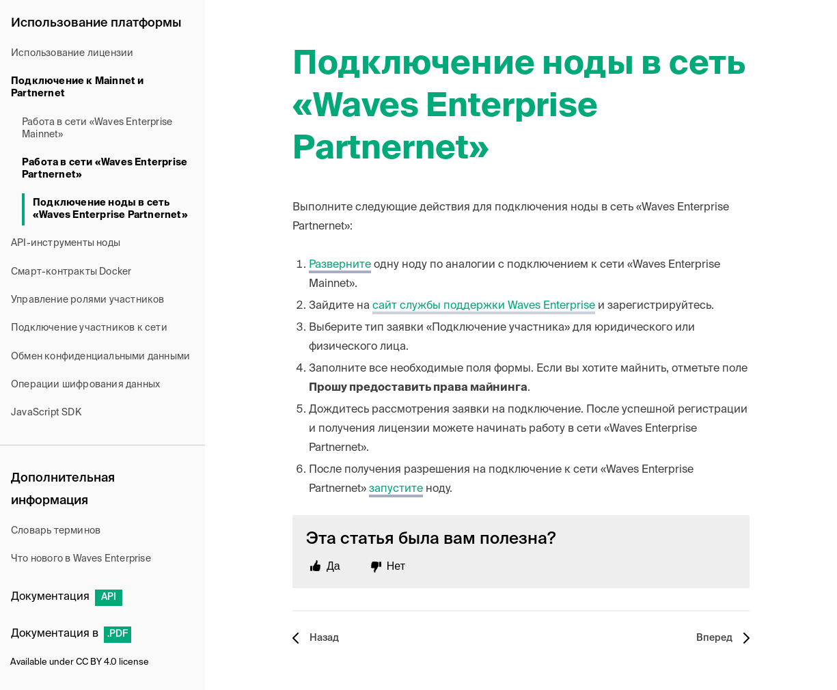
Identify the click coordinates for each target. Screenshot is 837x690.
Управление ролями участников (88, 300)
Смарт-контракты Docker (71, 272)
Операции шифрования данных (85, 384)
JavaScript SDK (46, 412)
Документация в (71, 634)
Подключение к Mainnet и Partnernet (77, 87)
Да (333, 566)
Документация (66, 597)
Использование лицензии (72, 53)
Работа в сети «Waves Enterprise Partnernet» (104, 169)
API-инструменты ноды (65, 243)
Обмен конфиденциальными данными (100, 356)
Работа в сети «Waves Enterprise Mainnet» (97, 128)
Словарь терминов (55, 531)
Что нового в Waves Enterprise (81, 559)
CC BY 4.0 (96, 662)
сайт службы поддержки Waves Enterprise (483, 306)
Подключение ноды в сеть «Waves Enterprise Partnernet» (110, 209)
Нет (396, 566)
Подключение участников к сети (89, 328)
